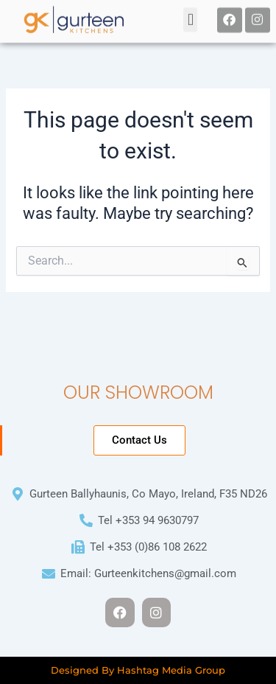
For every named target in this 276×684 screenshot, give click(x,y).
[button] (190, 18)
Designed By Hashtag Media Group (138, 670)
